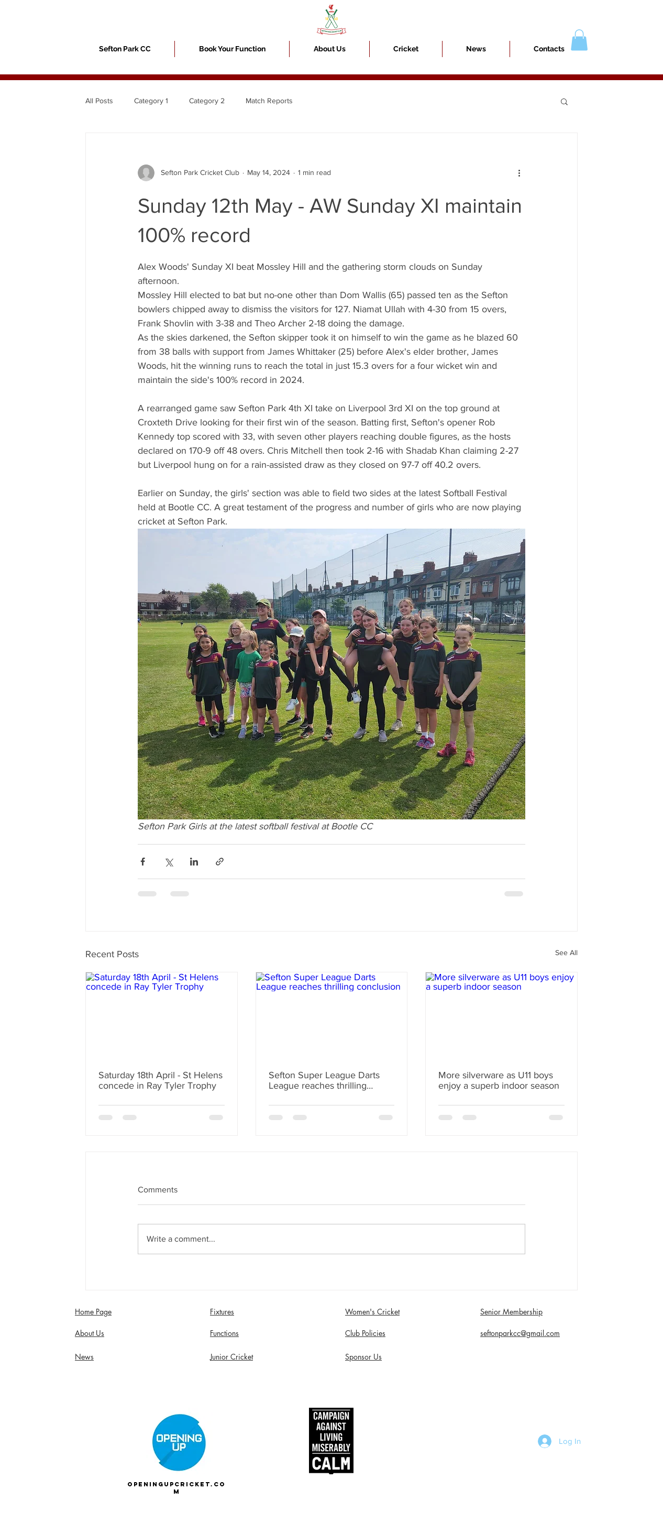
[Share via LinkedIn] (194, 862)
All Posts (99, 100)
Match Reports (269, 100)
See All (566, 952)
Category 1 (151, 100)
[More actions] (519, 173)
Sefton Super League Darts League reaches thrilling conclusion (324, 1080)
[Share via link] (220, 862)
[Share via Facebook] (143, 862)
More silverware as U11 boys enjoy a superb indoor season (498, 1080)
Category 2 (207, 100)
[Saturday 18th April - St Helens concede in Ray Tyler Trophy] (161, 1014)
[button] (406, 49)
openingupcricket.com (176, 1488)
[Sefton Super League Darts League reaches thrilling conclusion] (331, 1014)
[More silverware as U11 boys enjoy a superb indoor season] (501, 1014)
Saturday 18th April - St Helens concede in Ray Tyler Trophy (160, 1080)
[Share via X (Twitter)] (168, 862)
